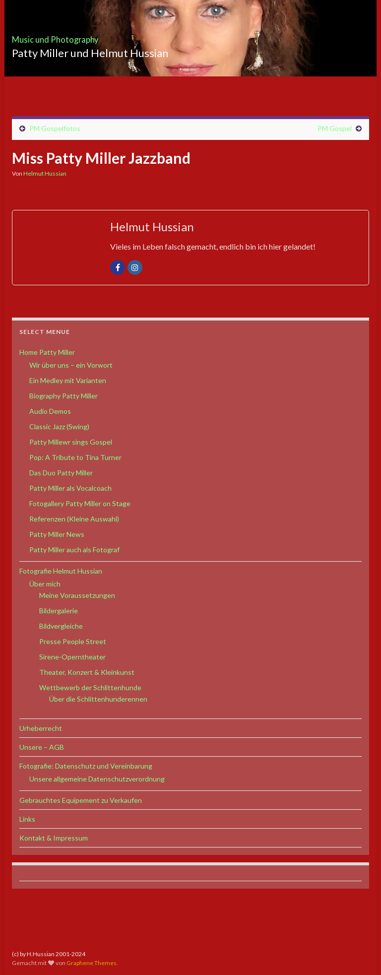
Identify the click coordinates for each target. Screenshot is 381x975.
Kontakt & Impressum (53, 838)
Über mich (45, 584)
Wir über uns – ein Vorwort (71, 365)
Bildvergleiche (61, 626)
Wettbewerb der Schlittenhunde (90, 687)
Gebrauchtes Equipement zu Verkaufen (80, 800)
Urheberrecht (40, 728)
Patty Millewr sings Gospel (70, 442)
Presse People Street (72, 641)
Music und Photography (88, 36)
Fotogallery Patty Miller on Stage (79, 503)
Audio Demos (50, 411)
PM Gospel (335, 128)
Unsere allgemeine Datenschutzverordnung (97, 779)
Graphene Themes (91, 963)
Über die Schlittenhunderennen (98, 699)
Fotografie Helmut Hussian (60, 571)
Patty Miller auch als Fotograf (74, 549)
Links (27, 819)
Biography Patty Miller (63, 395)
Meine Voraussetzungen (77, 595)
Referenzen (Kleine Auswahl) (74, 519)
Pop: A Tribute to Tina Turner (75, 457)
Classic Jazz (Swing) (59, 426)
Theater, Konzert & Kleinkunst (86, 672)
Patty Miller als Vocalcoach (70, 488)
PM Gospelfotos (54, 128)
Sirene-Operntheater (72, 656)
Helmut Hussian (44, 173)
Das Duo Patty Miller (61, 472)
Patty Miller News (56, 534)
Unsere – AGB (41, 747)
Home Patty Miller (47, 352)
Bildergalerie (58, 610)
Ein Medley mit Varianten (67, 380)
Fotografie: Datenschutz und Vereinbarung (85, 766)
